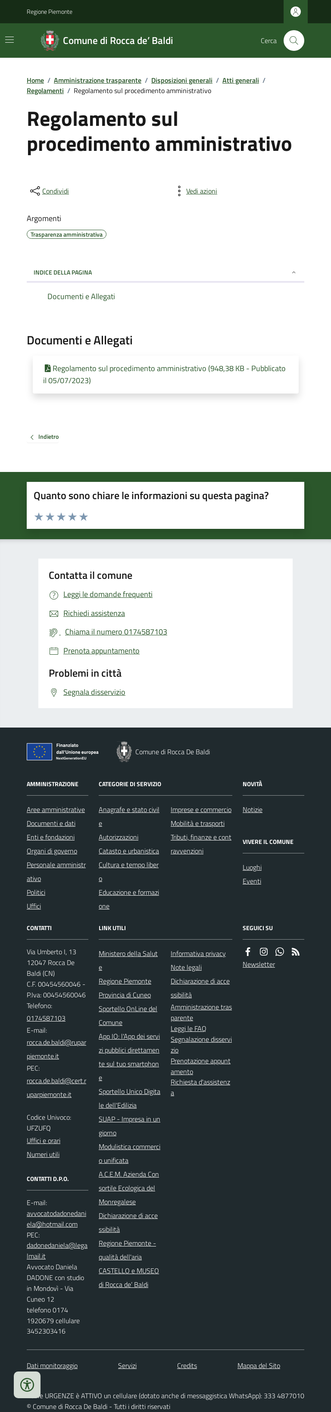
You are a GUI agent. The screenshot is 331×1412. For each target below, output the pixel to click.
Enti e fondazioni (51, 837)
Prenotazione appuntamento (201, 1066)
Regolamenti (45, 90)
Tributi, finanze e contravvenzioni (201, 844)
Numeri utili (43, 1154)
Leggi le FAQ (188, 1028)
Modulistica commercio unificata (129, 1153)
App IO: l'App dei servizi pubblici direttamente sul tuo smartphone (129, 1057)
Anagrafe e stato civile (129, 816)
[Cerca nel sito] (290, 40)
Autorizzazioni (118, 837)
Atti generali (240, 80)
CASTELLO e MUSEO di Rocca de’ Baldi (129, 1277)
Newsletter (259, 964)
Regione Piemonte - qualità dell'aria (127, 1250)
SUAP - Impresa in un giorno (129, 1126)
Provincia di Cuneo (125, 995)
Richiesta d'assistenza (200, 1087)
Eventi (252, 881)
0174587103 (46, 1018)
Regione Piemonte (49, 11)
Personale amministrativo (56, 871)
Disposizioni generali (181, 80)
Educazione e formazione (129, 899)
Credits (187, 1365)
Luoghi (252, 867)
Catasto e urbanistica (129, 851)
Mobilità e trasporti (198, 823)
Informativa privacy (198, 953)
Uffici (34, 906)
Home (35, 80)
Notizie (252, 809)
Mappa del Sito (258, 1365)
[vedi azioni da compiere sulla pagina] (195, 191)
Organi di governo (52, 851)
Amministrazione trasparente (97, 80)
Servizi (127, 1365)
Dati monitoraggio (52, 1365)
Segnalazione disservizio (201, 1044)
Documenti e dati (51, 823)
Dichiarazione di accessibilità (128, 1222)
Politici (36, 892)
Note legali (186, 967)
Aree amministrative (56, 809)
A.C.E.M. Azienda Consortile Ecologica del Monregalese (129, 1188)
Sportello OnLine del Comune (128, 1015)
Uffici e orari (43, 1140)
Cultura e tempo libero (129, 871)
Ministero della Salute (128, 960)
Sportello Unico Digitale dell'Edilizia (129, 1098)
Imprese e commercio (201, 809)
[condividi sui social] (49, 191)
